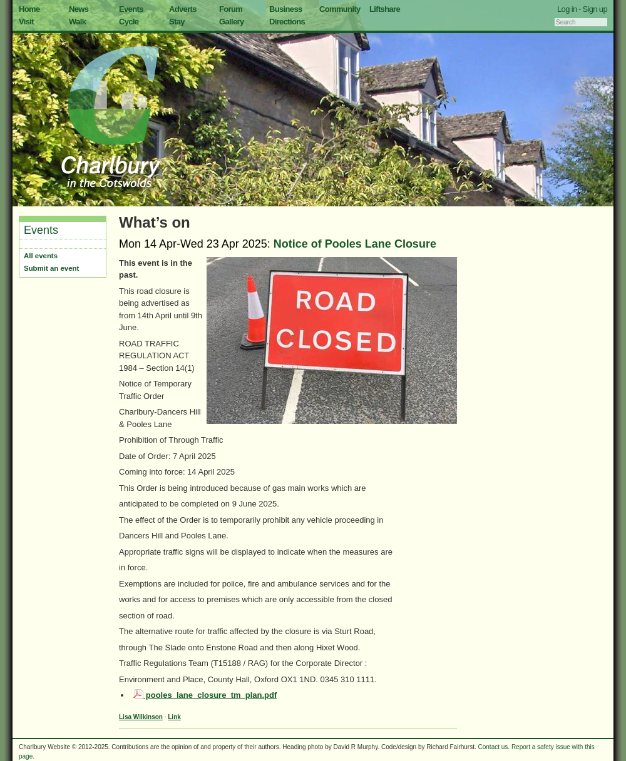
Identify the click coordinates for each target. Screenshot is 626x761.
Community (340, 9)
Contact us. (494, 746)
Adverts (183, 9)
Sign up (594, 9)
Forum (230, 9)
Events (131, 9)
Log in (567, 9)
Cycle (128, 21)
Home (29, 9)
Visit (26, 21)
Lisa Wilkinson (141, 716)
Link (174, 716)
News (78, 9)
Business (285, 9)
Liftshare (384, 9)
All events (41, 256)
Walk (77, 21)
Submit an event (51, 268)
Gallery (231, 21)
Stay (177, 21)
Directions (287, 21)
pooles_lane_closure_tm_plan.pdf (205, 695)
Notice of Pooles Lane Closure (355, 244)
